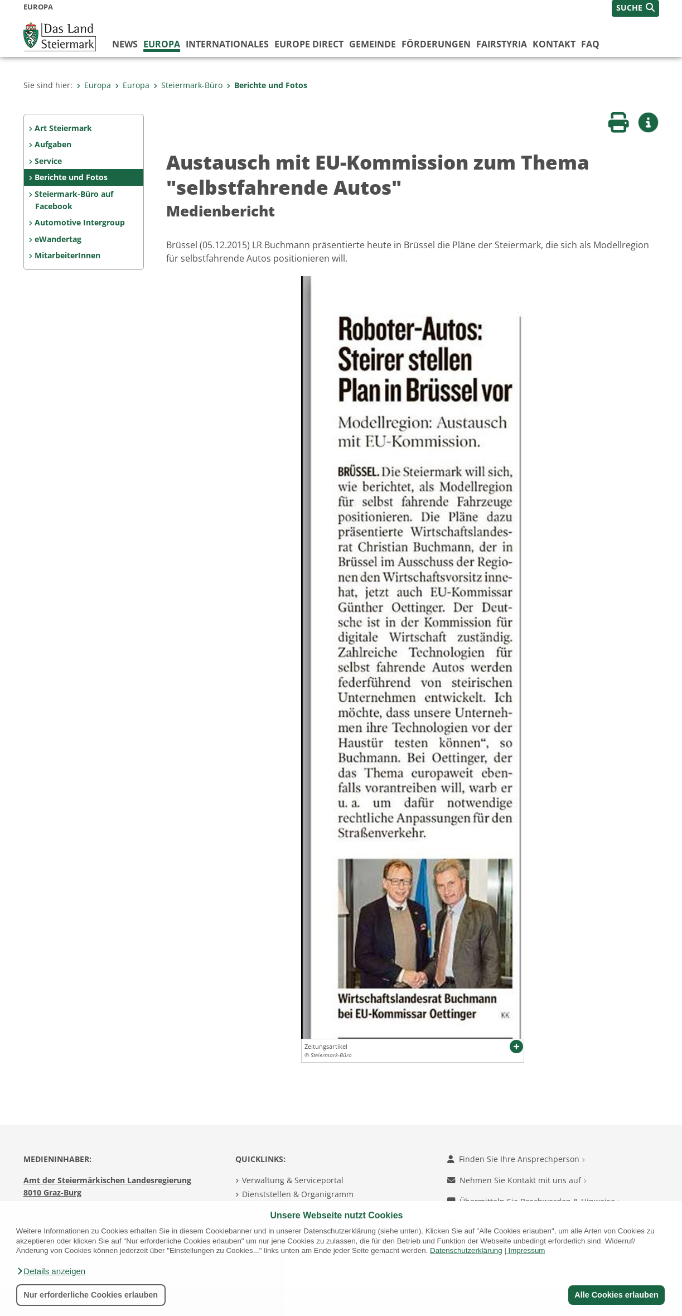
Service (48, 161)
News (125, 44)
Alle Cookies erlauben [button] (616, 1294)
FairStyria (501, 44)
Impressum (527, 1250)
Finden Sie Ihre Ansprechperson (516, 1159)
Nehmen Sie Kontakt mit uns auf (517, 1180)
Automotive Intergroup (80, 222)
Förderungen (436, 44)
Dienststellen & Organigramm (298, 1194)
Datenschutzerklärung (466, 1250)
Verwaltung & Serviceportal (293, 1180)
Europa (161, 44)
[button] (50, 1271)
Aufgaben (53, 144)
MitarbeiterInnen (67, 255)
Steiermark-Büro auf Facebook (74, 200)
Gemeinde (372, 44)
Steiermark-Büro (188, 85)
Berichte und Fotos (266, 85)
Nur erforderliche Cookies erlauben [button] (90, 1294)
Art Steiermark (63, 128)
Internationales (227, 44)
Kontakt (554, 44)
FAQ (590, 44)
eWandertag (58, 239)
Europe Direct (309, 44)
